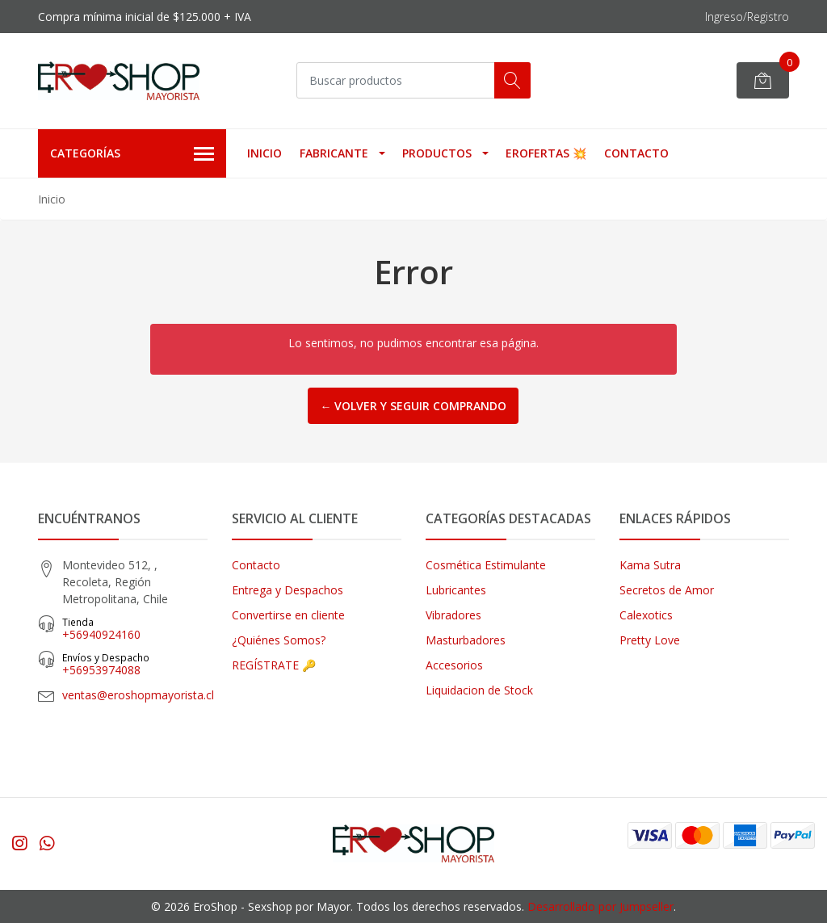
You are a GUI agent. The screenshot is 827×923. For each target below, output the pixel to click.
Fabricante (334, 153)
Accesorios (454, 665)
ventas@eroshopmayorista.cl (138, 695)
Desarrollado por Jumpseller (600, 906)
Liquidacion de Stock (479, 690)
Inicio (264, 153)
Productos (437, 153)
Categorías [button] (132, 154)
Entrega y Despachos (287, 590)
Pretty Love (649, 640)
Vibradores (453, 615)
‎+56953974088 (135, 664)
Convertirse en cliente (288, 615)
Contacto (636, 153)
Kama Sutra (650, 565)
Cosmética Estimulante (486, 565)
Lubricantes (456, 590)
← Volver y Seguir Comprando (413, 405)
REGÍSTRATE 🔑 (274, 665)
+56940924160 (135, 628)
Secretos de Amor (666, 590)
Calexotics (646, 615)
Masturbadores (466, 640)
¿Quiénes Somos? (278, 640)
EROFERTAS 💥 (546, 153)
